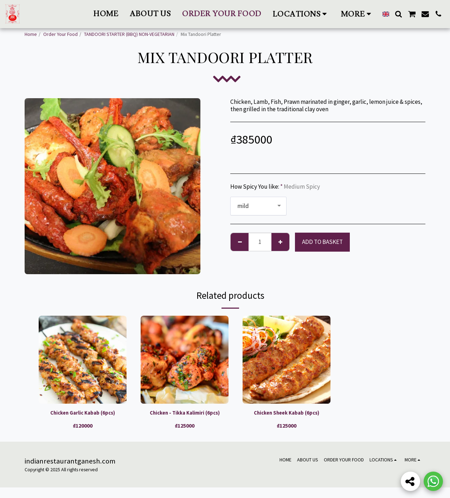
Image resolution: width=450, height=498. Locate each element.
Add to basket (322, 242)
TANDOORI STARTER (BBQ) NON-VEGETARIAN (129, 34)
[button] (301, 13)
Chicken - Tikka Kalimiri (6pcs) (185, 418)
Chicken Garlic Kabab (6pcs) (83, 413)
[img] (83, 360)
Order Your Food (60, 34)
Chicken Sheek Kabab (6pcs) (286, 413)
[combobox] (258, 206)
